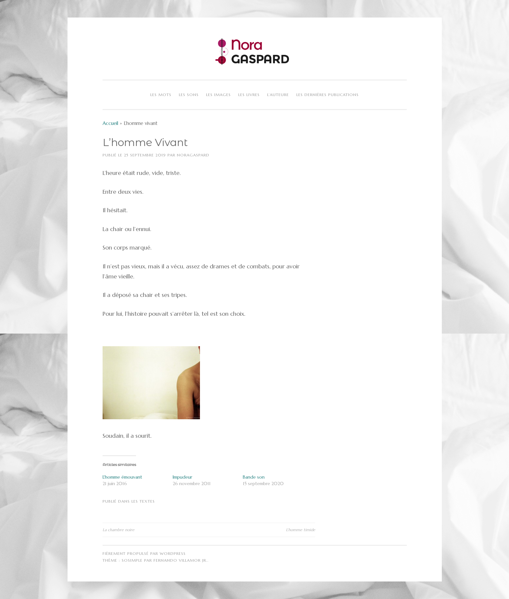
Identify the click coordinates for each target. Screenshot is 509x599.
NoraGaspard (193, 155)
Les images (218, 94)
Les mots (160, 94)
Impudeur (182, 477)
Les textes (143, 501)
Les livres (249, 94)
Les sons (189, 94)
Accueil (110, 123)
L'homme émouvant (122, 477)
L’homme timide (300, 529)
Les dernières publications (327, 94)
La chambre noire (118, 529)
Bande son (254, 477)
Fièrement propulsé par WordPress (144, 553)
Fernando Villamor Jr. (180, 560)
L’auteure (278, 94)
